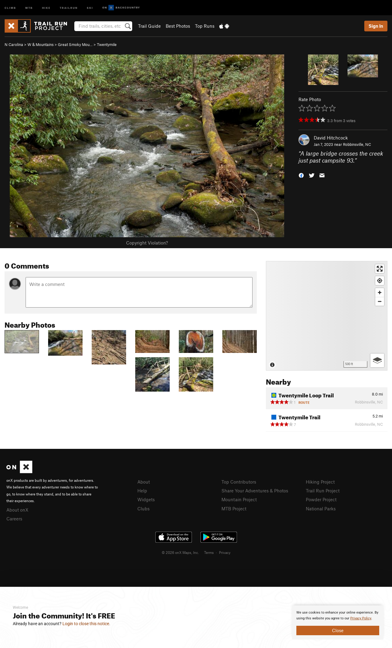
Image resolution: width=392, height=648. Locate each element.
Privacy (225, 552)
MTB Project (233, 508)
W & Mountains (40, 44)
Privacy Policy (360, 618)
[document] (337, 622)
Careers (14, 518)
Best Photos (178, 26)
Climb (10, 7)
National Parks (321, 508)
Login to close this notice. (86, 623)
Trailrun (69, 7)
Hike (46, 7)
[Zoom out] (379, 301)
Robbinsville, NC (357, 144)
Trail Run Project (323, 490)
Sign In (376, 26)
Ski (90, 7)
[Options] (377, 360)
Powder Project (321, 499)
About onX (17, 509)
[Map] (326, 315)
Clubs (143, 508)
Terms (209, 552)
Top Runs (204, 26)
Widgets (146, 499)
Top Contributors (238, 481)
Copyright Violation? (147, 242)
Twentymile (107, 44)
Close (338, 630)
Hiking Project (320, 481)
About (143, 481)
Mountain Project (239, 499)
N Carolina (14, 44)
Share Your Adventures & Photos (254, 490)
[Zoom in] (379, 292)
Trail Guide (149, 26)
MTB (29, 7)
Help (142, 490)
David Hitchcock (331, 137)
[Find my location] (379, 280)
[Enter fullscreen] (379, 268)
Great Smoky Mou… (75, 44)
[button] (301, 174)
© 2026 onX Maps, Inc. (180, 552)
